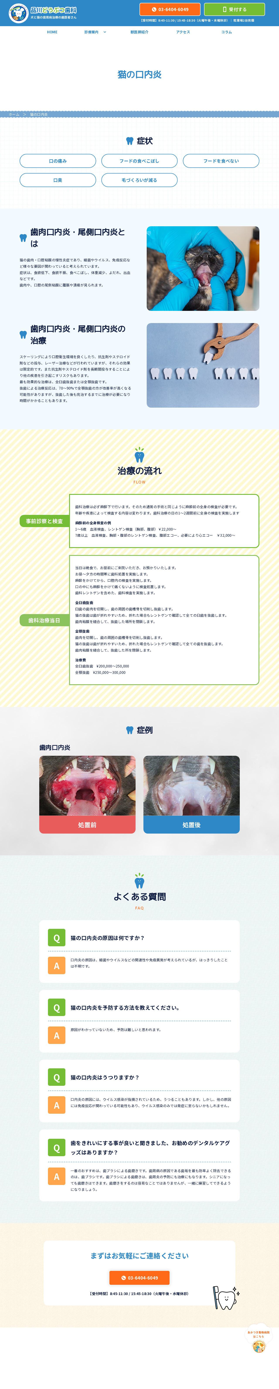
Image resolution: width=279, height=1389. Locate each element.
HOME (52, 31)
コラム (226, 31)
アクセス (183, 31)
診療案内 (95, 31)
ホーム (14, 114)
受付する (234, 9)
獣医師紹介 (139, 31)
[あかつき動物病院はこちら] (258, 1337)
